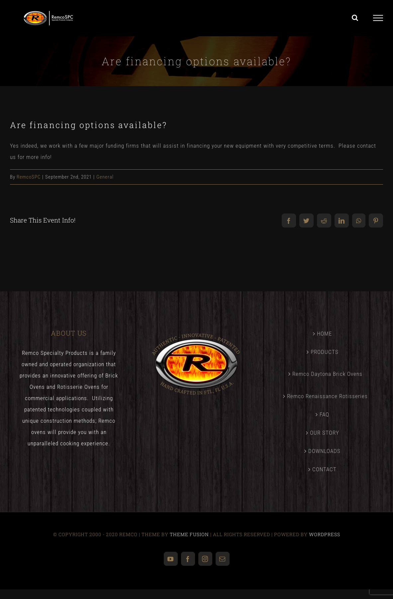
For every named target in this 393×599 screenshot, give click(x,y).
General (105, 177)
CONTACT (324, 469)
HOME (324, 333)
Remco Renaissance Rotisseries (327, 396)
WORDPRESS (324, 534)
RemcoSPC (29, 177)
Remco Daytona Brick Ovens (327, 374)
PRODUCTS (325, 352)
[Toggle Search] (355, 17)
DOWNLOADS (324, 451)
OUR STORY (324, 432)
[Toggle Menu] (378, 18)
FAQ (324, 414)
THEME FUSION (189, 534)
